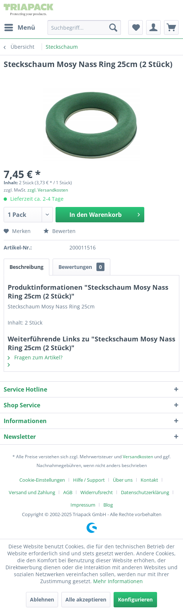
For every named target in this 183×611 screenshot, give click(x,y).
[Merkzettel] (135, 27)
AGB (67, 492)
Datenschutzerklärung (145, 492)
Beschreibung (26, 266)
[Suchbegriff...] (84, 27)
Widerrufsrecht (96, 492)
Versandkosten (138, 456)
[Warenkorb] (171, 27)
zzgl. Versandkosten (47, 190)
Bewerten (59, 230)
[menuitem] (19, 27)
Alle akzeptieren (85, 599)
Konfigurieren (135, 599)
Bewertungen (81, 267)
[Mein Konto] (153, 27)
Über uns (123, 480)
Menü (19, 27)
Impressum (82, 504)
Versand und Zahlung (32, 492)
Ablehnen (42, 599)
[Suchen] (113, 27)
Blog (108, 504)
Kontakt (149, 480)
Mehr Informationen (118, 581)
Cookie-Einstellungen (42, 480)
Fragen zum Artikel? (35, 357)
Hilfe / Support (89, 480)
